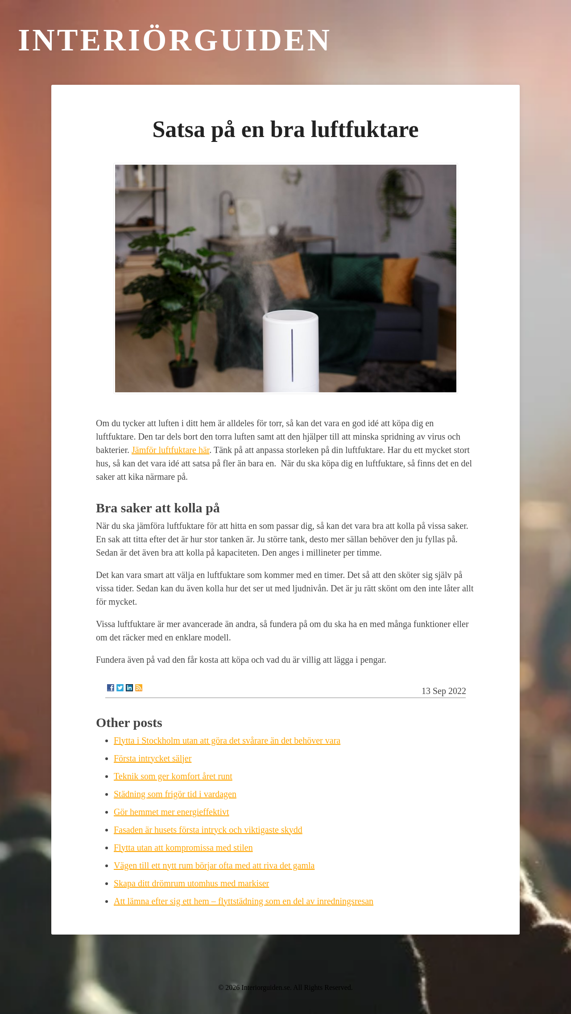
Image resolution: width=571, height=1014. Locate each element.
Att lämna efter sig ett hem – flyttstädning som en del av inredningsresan (243, 901)
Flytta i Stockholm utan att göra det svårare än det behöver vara (227, 740)
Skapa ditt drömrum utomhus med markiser (191, 883)
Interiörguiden (175, 40)
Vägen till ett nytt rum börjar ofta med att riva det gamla (214, 865)
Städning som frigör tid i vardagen (175, 794)
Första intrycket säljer (152, 758)
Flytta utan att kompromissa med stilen (183, 847)
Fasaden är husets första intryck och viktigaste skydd (208, 830)
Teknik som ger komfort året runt (173, 776)
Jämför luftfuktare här (170, 450)
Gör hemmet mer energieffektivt (171, 812)
